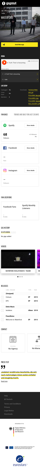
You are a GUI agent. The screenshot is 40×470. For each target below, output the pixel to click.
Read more (4, 381)
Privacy (7, 407)
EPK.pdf (30, 92)
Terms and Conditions (12, 404)
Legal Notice (9, 411)
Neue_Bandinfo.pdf (34, 104)
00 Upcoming (5, 232)
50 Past (13, 232)
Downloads (8, 414)
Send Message (19, 44)
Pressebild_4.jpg (33, 98)
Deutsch (9, 399)
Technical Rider (33, 90)
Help (6, 396)
